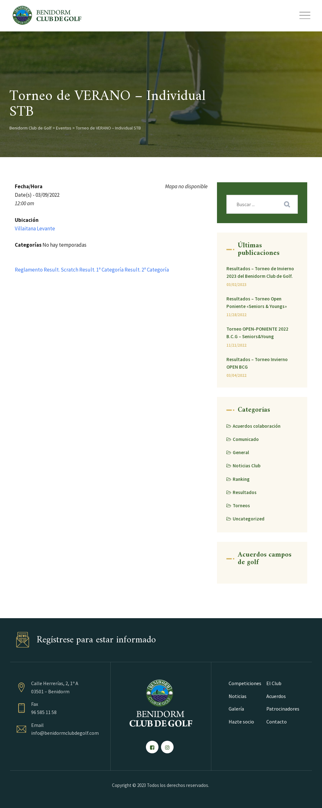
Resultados (245, 492)
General (241, 452)
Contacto (276, 721)
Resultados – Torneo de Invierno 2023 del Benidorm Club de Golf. (260, 272)
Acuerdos (276, 696)
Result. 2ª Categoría (147, 269)
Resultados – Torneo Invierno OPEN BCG (257, 363)
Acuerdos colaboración (256, 426)
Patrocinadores (282, 709)
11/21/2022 (236, 345)
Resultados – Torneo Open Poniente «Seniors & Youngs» (256, 302)
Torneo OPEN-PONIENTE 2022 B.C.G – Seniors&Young (257, 332)
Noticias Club (246, 466)
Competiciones (245, 683)
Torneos (241, 505)
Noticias (238, 696)
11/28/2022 (236, 314)
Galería (236, 709)
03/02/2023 (236, 284)
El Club (273, 683)
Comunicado (246, 439)
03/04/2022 (236, 375)
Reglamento (29, 269)
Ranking (241, 479)
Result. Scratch (61, 269)
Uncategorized (248, 519)
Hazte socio (241, 721)
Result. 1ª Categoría (101, 269)
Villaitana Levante (35, 228)
